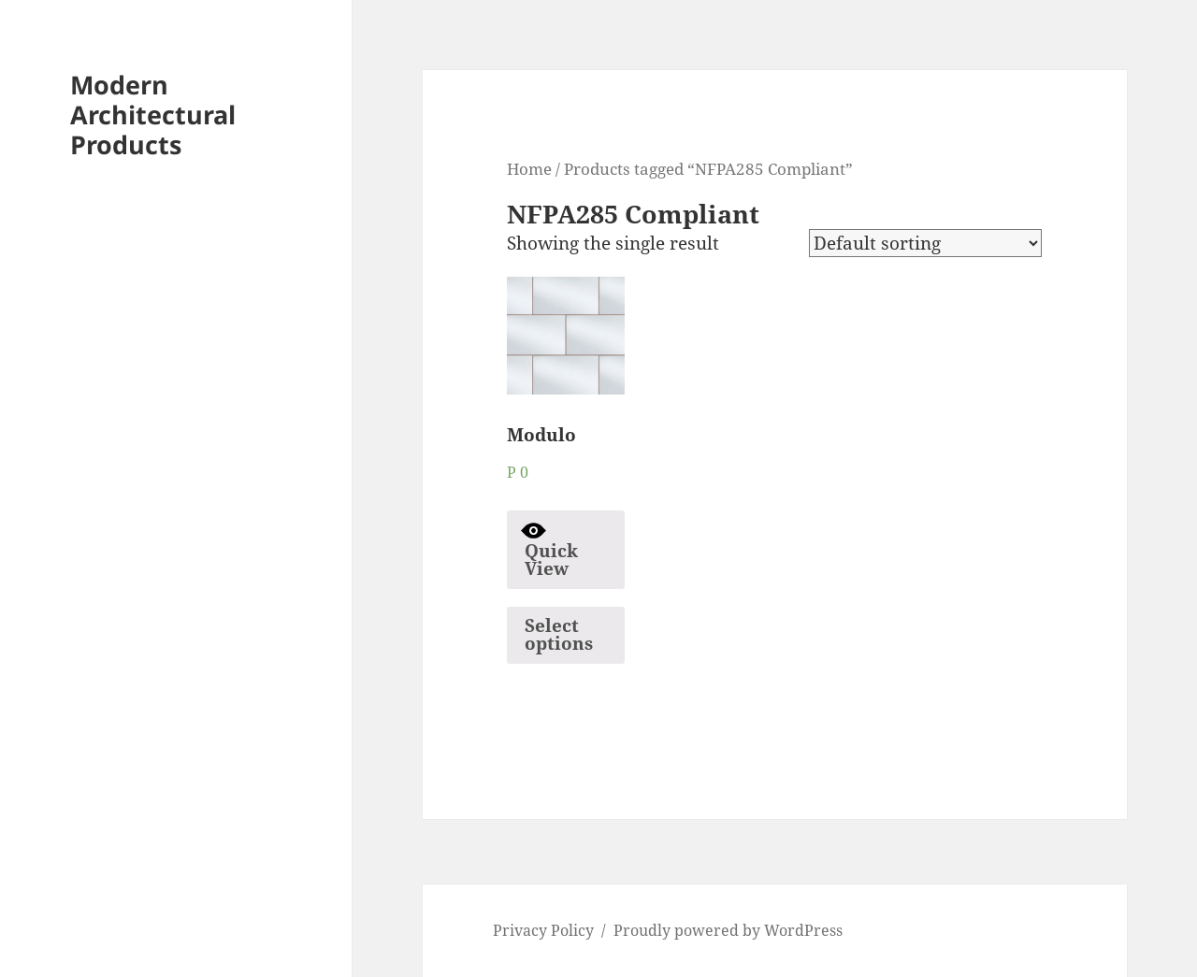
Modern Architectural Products (153, 114)
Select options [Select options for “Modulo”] (559, 634)
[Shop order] (925, 243)
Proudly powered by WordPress (728, 930)
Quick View (549, 549)
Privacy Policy (543, 930)
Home (529, 168)
